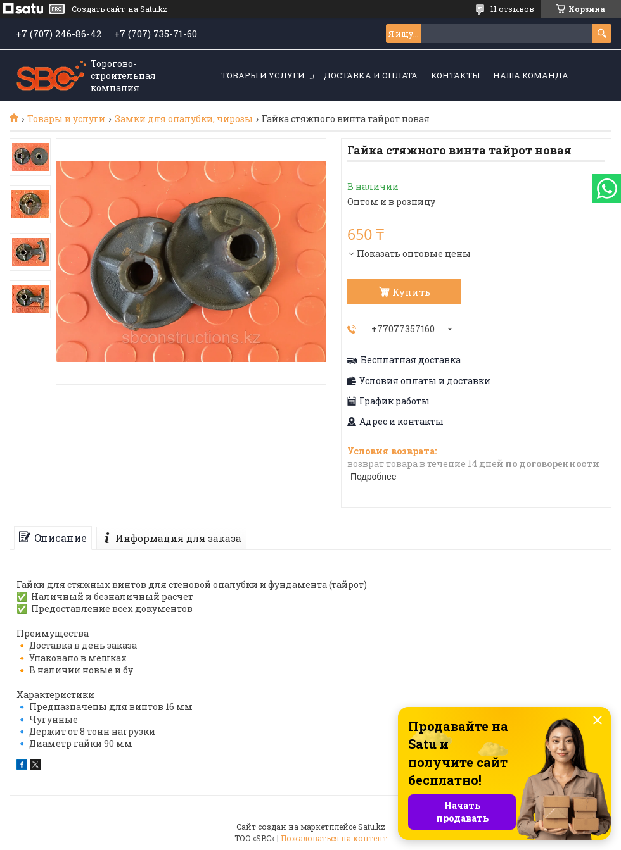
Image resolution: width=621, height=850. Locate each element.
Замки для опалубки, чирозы (184, 119)
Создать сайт (98, 8)
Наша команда (530, 75)
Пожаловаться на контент (334, 838)
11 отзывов (512, 9)
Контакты (455, 75)
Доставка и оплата (371, 75)
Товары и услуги (263, 75)
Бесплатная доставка (411, 360)
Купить (411, 291)
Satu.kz (371, 827)
